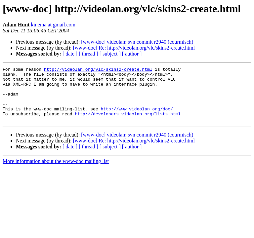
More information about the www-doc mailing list (56, 172)
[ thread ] (88, 54)
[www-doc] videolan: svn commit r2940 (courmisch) (137, 42)
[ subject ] (110, 54)
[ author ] (132, 54)
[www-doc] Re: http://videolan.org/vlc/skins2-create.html (134, 48)
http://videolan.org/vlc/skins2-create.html (98, 70)
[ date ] (70, 54)
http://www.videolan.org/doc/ (137, 118)
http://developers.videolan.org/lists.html (128, 124)
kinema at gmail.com (53, 24)
